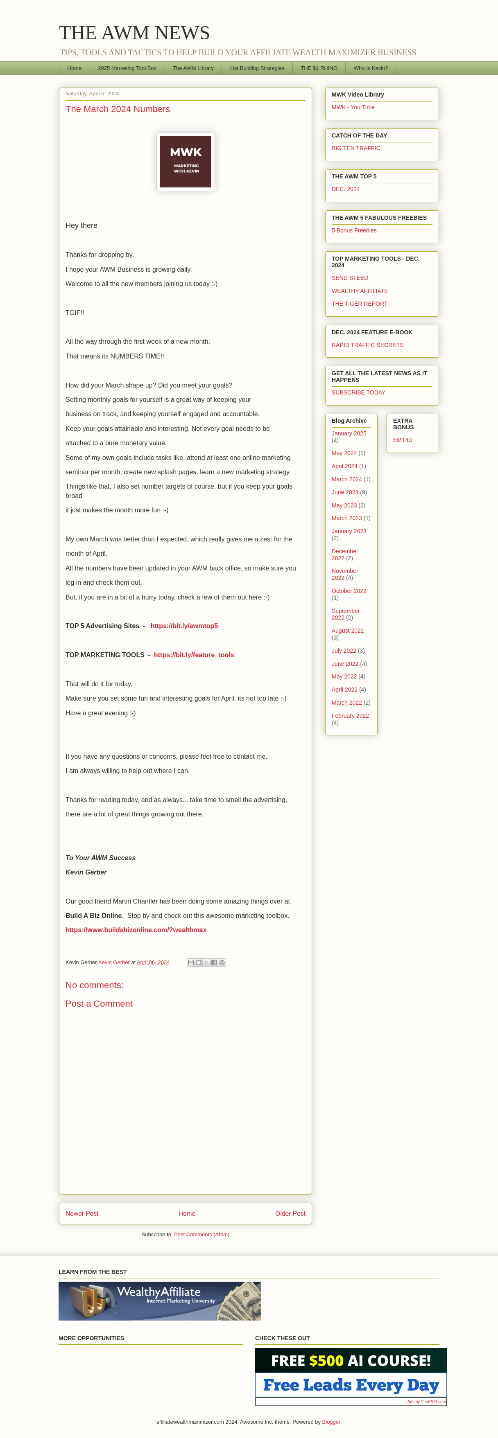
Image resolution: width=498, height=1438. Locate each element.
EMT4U (402, 440)
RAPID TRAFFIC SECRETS (368, 345)
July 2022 (344, 650)
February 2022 (350, 715)
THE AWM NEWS (134, 32)
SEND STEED (350, 278)
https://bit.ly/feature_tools (194, 654)
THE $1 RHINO (319, 68)
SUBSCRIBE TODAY (358, 392)
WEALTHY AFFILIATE (360, 291)
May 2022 (344, 676)
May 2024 (344, 453)
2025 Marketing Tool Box (127, 68)
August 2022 (348, 630)
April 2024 (345, 466)
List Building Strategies (257, 68)
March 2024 (347, 479)
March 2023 (347, 518)
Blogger (331, 1422)
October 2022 (349, 591)
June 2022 (345, 663)
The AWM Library (193, 68)
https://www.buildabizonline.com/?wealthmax (136, 929)
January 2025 (349, 433)
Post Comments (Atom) (201, 1234)
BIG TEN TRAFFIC (356, 148)
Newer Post (82, 1213)
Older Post (290, 1213)
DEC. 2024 (346, 189)
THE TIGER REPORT (359, 303)
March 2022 (347, 702)
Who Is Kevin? (371, 68)
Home (75, 68)
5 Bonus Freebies (354, 230)
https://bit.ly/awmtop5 (184, 625)
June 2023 (345, 492)
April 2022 (345, 689)
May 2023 (344, 505)
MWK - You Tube (353, 107)
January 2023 (349, 531)
